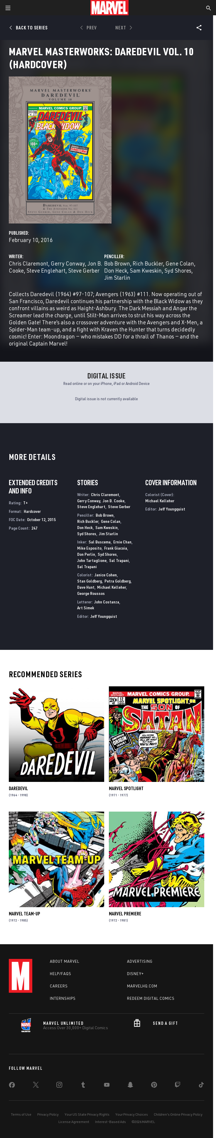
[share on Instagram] (59, 1086)
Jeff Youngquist (103, 616)
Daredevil (18, 788)
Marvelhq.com (142, 986)
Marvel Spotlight (126, 788)
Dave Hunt (86, 587)
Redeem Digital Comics (151, 998)
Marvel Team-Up (24, 914)
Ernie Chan (122, 541)
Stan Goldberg (89, 580)
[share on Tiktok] (201, 1086)
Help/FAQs (60, 973)
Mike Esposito (89, 547)
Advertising (140, 961)
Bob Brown (117, 263)
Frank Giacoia (115, 547)
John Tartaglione (92, 560)
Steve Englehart (45, 270)
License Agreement (73, 1121)
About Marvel (64, 961)
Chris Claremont (28, 263)
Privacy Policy (48, 1114)
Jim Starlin (117, 277)
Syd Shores (177, 270)
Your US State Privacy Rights (87, 1114)
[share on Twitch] (177, 1086)
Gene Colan (180, 263)
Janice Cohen (106, 574)
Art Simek (85, 607)
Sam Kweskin (146, 270)
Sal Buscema (100, 541)
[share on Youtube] (107, 1086)
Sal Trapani (119, 560)
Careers (59, 986)
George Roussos (91, 593)
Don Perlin (86, 554)
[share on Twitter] (36, 1086)
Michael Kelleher (111, 587)
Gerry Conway (68, 263)
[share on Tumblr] (83, 1086)
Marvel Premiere (125, 914)
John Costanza (106, 601)
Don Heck (115, 270)
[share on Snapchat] (130, 1086)
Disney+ (135, 973)
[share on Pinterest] (154, 1086)
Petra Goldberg (117, 580)
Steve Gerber (83, 270)
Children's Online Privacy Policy (178, 1114)
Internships (63, 998)
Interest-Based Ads (110, 1121)
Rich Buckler (148, 263)
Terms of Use (21, 1114)
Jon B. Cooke (113, 500)
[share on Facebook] (12, 1086)
